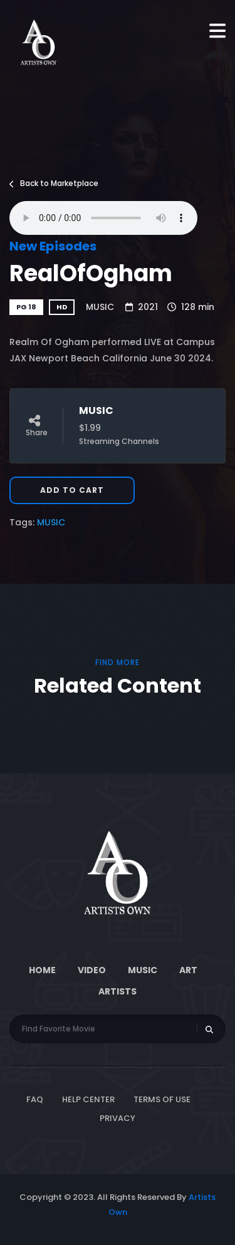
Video (92, 970)
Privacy (117, 1118)
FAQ (34, 1099)
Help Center (88, 1099)
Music (142, 970)
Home (42, 970)
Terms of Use (162, 1099)
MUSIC (100, 307)
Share (37, 426)
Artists (117, 991)
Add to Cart (72, 490)
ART (188, 970)
